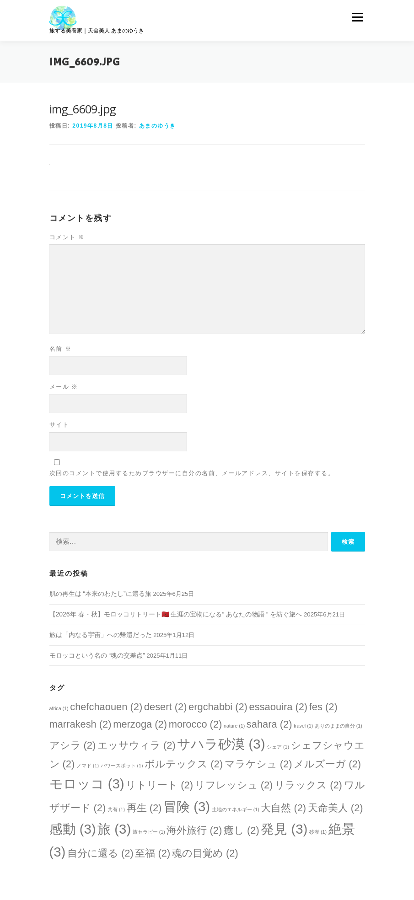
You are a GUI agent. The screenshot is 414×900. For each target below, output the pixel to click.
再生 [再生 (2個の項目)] (144, 808)
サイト (59, 424)
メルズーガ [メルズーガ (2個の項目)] (327, 764)
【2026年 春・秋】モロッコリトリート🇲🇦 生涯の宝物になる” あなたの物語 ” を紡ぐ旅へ (175, 614)
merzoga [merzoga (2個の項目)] (140, 724)
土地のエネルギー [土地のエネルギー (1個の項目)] (235, 809)
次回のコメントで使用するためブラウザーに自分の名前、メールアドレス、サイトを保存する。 (192, 473)
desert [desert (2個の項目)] (165, 706)
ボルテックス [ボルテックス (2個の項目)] (184, 764)
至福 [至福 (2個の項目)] (152, 853)
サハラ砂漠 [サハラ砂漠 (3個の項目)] (221, 743)
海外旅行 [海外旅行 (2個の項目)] (194, 830)
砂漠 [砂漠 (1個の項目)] (318, 832)
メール (63, 386)
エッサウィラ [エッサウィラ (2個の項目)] (136, 745)
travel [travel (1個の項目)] (303, 726)
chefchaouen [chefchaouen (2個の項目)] (106, 706)
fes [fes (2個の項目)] (323, 706)
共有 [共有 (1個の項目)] (116, 809)
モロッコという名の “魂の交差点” (97, 655)
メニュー (357, 17)
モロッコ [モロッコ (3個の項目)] (86, 783)
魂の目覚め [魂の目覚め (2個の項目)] (205, 853)
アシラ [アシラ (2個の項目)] (72, 745)
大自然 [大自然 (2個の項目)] (283, 808)
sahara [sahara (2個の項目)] (269, 724)
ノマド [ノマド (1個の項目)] (87, 765)
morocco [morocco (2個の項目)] (195, 724)
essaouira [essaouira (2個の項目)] (278, 706)
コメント (67, 237)
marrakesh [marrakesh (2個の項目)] (80, 724)
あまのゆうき (157, 126)
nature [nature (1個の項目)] (234, 726)
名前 (60, 348)
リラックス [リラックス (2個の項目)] (308, 785)
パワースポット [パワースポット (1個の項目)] (122, 765)
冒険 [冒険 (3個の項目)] (186, 806)
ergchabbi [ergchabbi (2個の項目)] (217, 706)
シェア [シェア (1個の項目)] (278, 747)
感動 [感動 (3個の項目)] (72, 828)
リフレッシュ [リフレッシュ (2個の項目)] (234, 785)
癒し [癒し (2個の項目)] (241, 830)
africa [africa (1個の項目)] (59, 708)
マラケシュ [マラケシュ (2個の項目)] (258, 764)
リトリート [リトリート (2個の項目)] (159, 785)
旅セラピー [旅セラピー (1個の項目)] (149, 832)
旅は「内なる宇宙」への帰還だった (100, 634)
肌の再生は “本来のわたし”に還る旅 (100, 593)
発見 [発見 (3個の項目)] (284, 828)
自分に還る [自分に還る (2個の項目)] (100, 853)
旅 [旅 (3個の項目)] (114, 828)
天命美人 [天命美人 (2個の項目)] (335, 808)
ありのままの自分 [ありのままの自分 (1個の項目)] (338, 726)
